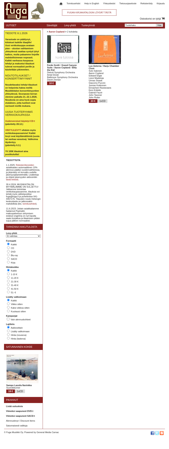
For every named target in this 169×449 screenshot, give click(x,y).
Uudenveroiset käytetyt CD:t (20, 121)
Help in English (91, 3)
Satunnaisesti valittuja (16, 425)
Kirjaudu (161, 3)
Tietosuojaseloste (127, 3)
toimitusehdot (29, 204)
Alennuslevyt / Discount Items (20, 421)
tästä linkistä (12, 179)
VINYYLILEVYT (13, 130)
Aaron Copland (57, 31)
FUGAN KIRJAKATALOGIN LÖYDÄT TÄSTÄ (89, 12)
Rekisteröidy (146, 3)
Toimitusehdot (73, 3)
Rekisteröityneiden (25, 165)
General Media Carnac (48, 432)
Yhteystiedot (109, 3)
